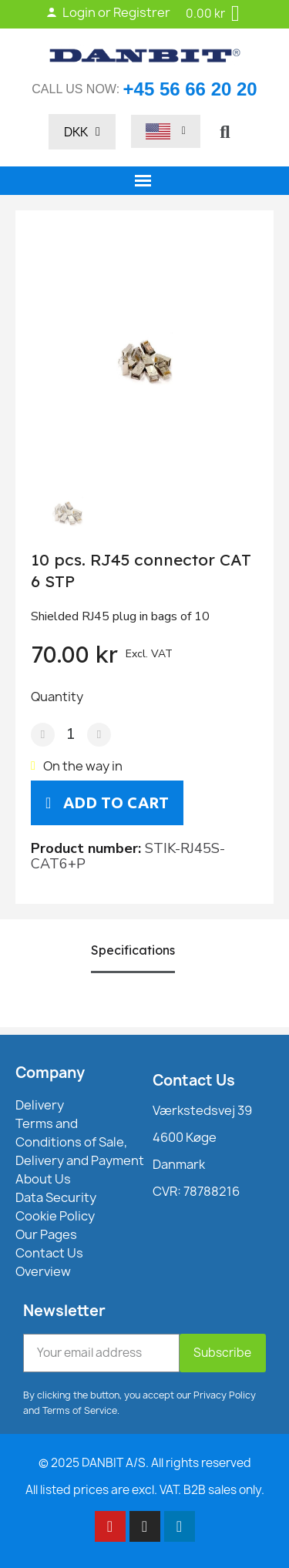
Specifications (133, 950)
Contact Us (194, 1080)
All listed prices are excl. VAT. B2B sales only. (144, 1490)
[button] (225, 132)
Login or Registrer (107, 12)
